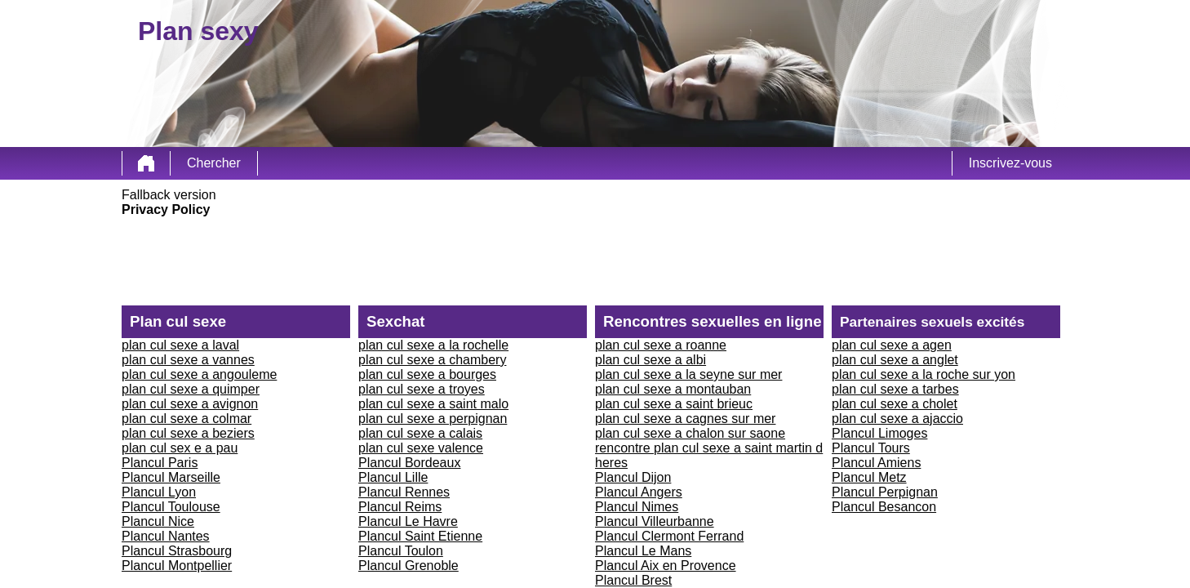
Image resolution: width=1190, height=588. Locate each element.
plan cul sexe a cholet (894, 404)
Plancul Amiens (876, 463)
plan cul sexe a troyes (421, 389)
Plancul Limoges (879, 433)
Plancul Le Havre (408, 521)
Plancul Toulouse (171, 507)
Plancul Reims (400, 507)
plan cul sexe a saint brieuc (674, 404)
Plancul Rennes (404, 492)
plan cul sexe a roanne (660, 345)
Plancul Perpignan (885, 492)
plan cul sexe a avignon (190, 404)
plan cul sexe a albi (650, 360)
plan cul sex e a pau (180, 448)
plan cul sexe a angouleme (199, 374)
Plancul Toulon (400, 551)
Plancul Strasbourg (177, 551)
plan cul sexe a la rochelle (433, 345)
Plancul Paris (160, 463)
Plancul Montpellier (177, 565)
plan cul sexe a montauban (673, 389)
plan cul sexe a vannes (188, 360)
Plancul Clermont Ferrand (669, 536)
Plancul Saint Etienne (420, 536)
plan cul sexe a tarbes (895, 389)
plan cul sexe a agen (892, 345)
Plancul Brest (633, 580)
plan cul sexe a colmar (186, 418)
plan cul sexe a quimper (191, 389)
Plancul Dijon (633, 477)
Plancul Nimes (636, 507)
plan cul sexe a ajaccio (897, 418)
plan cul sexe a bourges (427, 374)
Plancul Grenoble (408, 565)
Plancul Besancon (884, 507)
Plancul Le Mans (643, 551)
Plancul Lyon (159, 492)
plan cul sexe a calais (420, 433)
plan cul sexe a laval (180, 345)
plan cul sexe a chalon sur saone (690, 433)
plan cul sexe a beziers (188, 433)
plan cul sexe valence (420, 448)
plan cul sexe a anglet (895, 360)
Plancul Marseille (171, 477)
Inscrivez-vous (1010, 163)
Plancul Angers (638, 492)
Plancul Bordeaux (409, 463)
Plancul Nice (158, 521)
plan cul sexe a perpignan (432, 418)
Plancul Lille (393, 477)
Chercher (214, 163)
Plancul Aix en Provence (665, 565)
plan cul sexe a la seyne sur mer (688, 374)
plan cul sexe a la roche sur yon (923, 374)
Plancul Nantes (166, 536)
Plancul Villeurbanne (654, 521)
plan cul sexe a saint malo (433, 404)
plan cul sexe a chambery (432, 360)
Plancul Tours (871, 448)
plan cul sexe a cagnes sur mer (685, 418)
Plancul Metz (869, 477)
